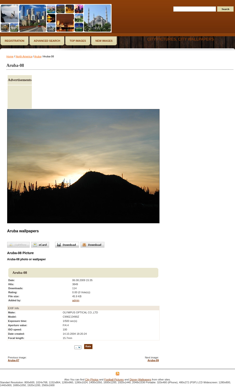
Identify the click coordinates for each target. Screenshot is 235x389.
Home (9, 56)
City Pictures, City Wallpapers (180, 39)
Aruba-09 (153, 360)
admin (75, 300)
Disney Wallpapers (140, 379)
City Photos (92, 379)
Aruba (37, 56)
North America (24, 56)
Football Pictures (114, 379)
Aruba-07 (13, 360)
